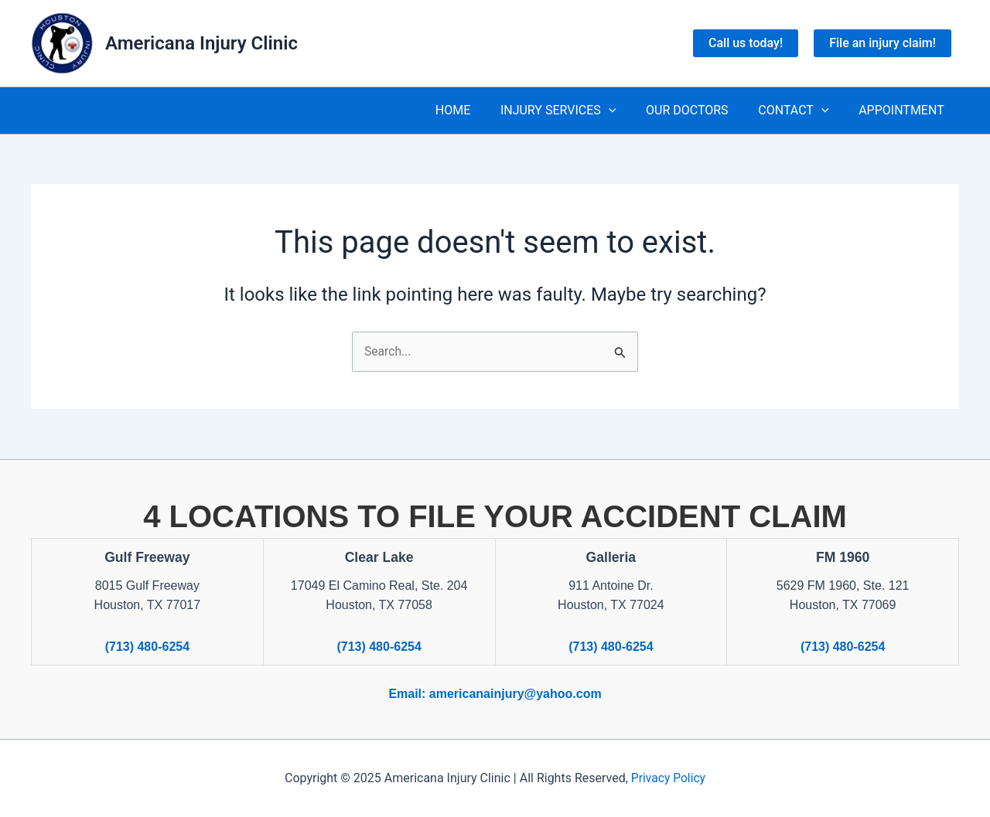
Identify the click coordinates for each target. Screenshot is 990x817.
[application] (626, 110)
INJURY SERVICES (575, 110)
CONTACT (801, 110)
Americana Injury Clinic (201, 43)
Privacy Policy (668, 778)
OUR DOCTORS (700, 110)
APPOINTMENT (904, 110)
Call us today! (745, 43)
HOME (476, 110)
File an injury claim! (882, 43)
